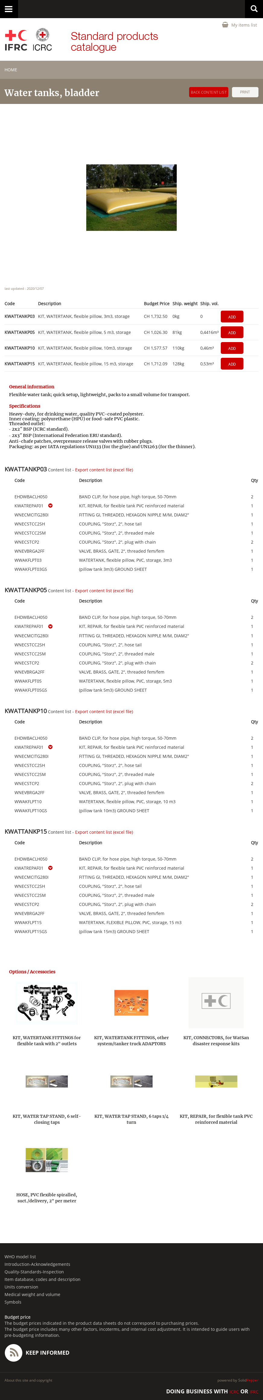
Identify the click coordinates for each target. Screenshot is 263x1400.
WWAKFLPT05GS (30, 690)
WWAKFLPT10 (28, 802)
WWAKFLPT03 (28, 560)
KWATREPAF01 (28, 506)
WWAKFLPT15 (28, 922)
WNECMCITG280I (31, 515)
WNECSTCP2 (26, 542)
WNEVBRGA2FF (29, 551)
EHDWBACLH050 (30, 497)
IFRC (254, 1392)
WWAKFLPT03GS (30, 569)
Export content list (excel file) (104, 470)
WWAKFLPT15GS (30, 932)
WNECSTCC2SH (29, 524)
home (11, 70)
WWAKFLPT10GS (30, 811)
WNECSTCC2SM (30, 533)
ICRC (234, 1392)
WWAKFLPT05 (28, 681)
